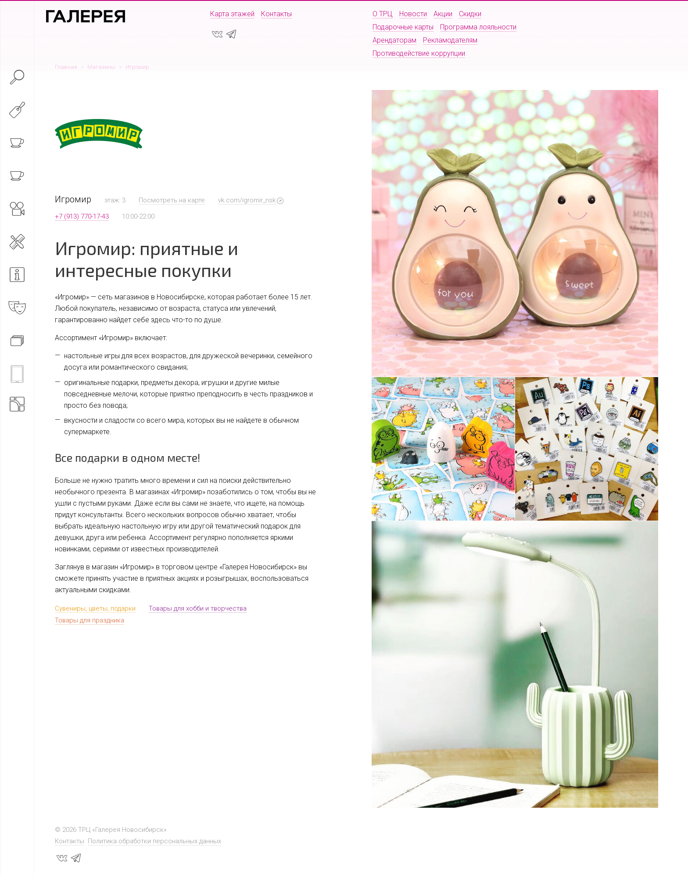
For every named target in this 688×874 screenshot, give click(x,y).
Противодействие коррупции (419, 53)
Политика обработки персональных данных (154, 841)
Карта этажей (232, 14)
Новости (413, 14)
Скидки (470, 14)
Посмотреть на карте (172, 200)
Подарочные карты (403, 27)
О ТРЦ (383, 14)
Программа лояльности (478, 27)
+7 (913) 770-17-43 (82, 216)
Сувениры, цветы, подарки (95, 608)
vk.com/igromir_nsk (247, 200)
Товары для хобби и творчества (198, 608)
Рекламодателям (450, 40)
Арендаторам (394, 40)
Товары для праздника (89, 620)
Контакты (276, 14)
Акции (443, 14)
